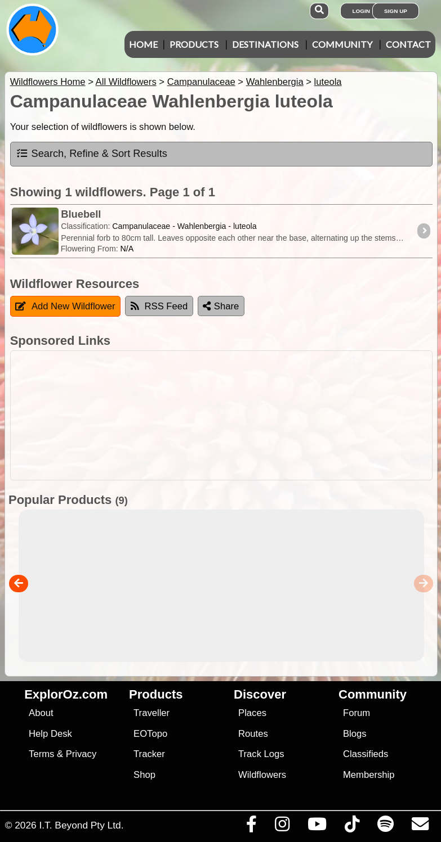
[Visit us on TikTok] (351, 826)
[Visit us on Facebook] (251, 826)
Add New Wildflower (65, 306)
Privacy (81, 754)
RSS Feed (159, 306)
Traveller (151, 713)
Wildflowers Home (48, 81)
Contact (408, 44)
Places (252, 713)
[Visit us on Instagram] (281, 826)
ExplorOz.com (66, 694)
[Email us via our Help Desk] (420, 826)
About (41, 713)
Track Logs (261, 754)
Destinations (265, 44)
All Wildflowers (126, 81)
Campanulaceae (201, 81)
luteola (328, 81)
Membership (368, 774)
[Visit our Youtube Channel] (317, 826)
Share (221, 306)
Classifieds (365, 754)
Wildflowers (262, 774)
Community (342, 44)
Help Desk (50, 733)
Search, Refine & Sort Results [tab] (91, 153)
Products (194, 44)
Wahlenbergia (275, 81)
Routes (253, 733)
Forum (356, 713)
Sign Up (395, 11)
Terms (41, 754)
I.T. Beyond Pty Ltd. (81, 825)
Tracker (149, 754)
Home (143, 44)
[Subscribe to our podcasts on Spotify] (385, 826)
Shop (144, 774)
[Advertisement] (226, 415)
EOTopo (150, 733)
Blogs (355, 733)
